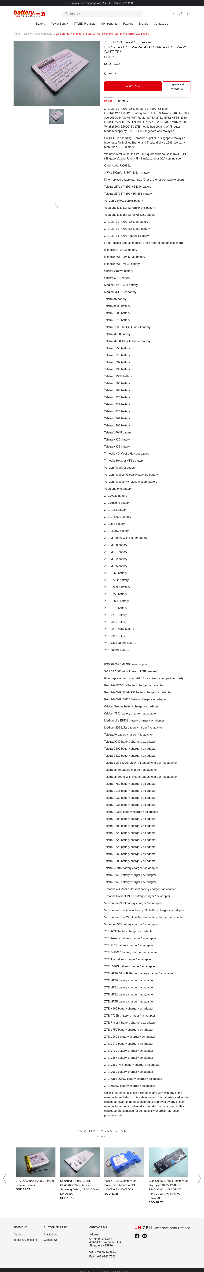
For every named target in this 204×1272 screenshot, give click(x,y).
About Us (19, 1230)
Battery (40, 23)
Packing (128, 23)
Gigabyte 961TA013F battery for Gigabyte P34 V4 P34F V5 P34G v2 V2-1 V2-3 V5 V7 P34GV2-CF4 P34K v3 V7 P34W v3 (167, 1185)
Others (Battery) (44, 33)
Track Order (51, 1230)
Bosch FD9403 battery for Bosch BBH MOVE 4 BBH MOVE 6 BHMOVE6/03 (120, 1181)
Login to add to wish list (169, 84)
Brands (143, 23)
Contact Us (161, 23)
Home (17, 33)
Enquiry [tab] (123, 96)
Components (109, 23)
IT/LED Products (84, 23)
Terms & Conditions (26, 1236)
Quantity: (110, 73)
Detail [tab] (108, 96)
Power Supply (60, 23)
